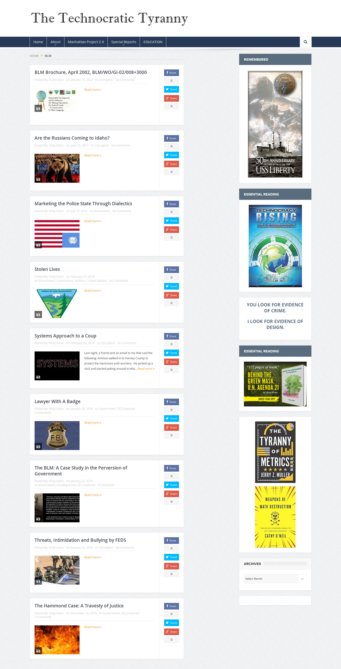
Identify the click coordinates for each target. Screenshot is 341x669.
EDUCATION (153, 42)
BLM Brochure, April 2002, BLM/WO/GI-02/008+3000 (91, 72)
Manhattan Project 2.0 (86, 42)
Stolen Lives (47, 269)
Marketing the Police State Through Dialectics (83, 203)
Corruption (106, 80)
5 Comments (106, 485)
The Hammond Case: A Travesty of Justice (79, 606)
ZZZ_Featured (126, 408)
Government (102, 211)
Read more (92, 89)
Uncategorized (66, 485)
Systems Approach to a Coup (65, 336)
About (55, 42)
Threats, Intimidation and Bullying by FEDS (80, 540)
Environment (46, 280)
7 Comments (43, 617)
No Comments (125, 80)
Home (38, 42)
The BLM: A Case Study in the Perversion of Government (81, 471)
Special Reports (123, 42)
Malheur (80, 280)
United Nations (97, 280)
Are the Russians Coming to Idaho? (72, 138)
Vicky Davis (56, 80)
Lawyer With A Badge (58, 401)
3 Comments (43, 412)
